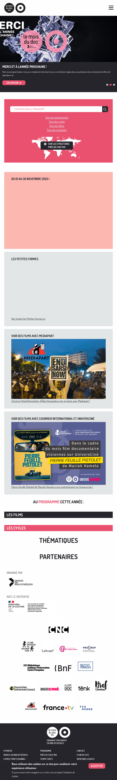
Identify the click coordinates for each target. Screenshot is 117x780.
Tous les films (56, 126)
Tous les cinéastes (57, 130)
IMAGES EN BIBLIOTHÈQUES (16, 754)
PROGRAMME (45, 750)
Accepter (97, 766)
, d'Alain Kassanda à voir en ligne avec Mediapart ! (50, 401)
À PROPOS (8, 750)
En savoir (12, 83)
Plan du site (83, 754)
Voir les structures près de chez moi (58, 145)
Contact (81, 750)
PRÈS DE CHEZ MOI (48, 754)
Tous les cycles (57, 121)
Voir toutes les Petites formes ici (28, 318)
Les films (15, 514)
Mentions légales (86, 759)
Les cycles (16, 528)
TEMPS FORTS (46, 759)
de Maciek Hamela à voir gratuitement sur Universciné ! (52, 487)
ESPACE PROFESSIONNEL (15, 759)
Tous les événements (56, 117)
